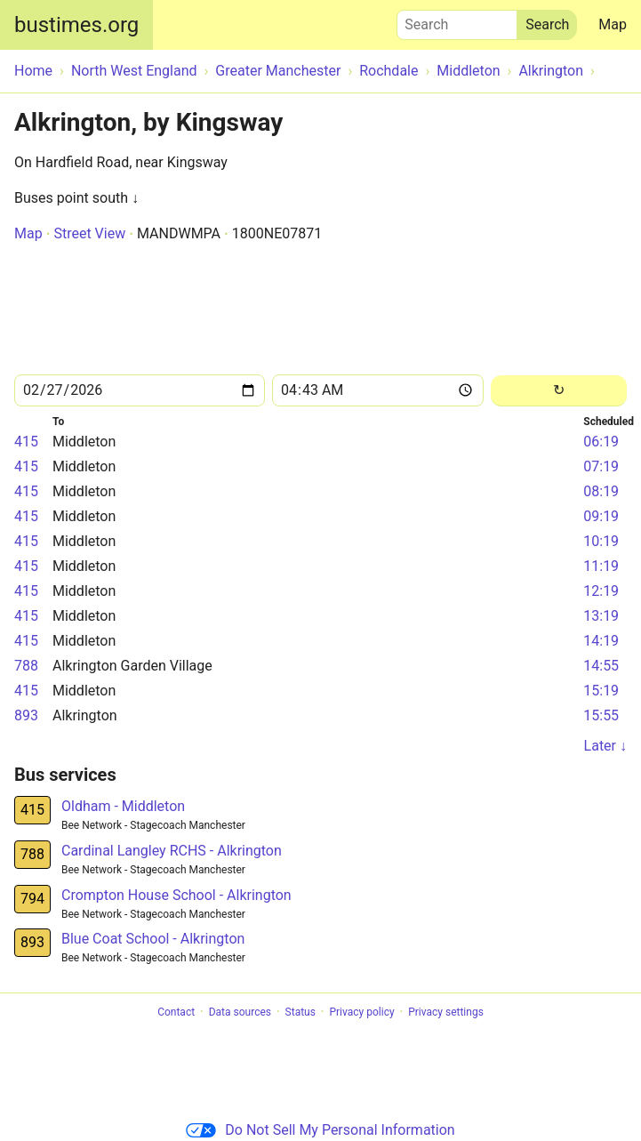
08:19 (601, 491)
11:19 (601, 566)
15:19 (601, 690)
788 (26, 665)
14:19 (601, 640)
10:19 (601, 541)
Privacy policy (361, 1012)
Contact (176, 1012)
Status (300, 1012)
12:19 (601, 591)
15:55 (601, 715)
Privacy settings (446, 1012)
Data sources (240, 1012)
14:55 (601, 665)
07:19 (601, 466)
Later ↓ (605, 745)
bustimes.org (76, 24)
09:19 (601, 516)
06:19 (601, 441)
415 (26, 441)
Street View (89, 233)
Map (612, 24)
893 (26, 715)
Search (457, 20)
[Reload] (559, 390)
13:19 (601, 615)
